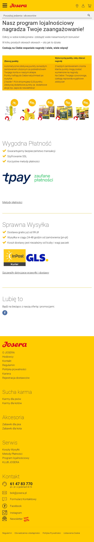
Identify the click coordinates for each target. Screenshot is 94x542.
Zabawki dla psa (11, 424)
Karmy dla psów (11, 398)
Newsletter (20, 519)
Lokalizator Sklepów (77, 6)
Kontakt (6, 360)
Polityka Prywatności (52, 533)
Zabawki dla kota (12, 428)
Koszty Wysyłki (11, 449)
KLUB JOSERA (10, 462)
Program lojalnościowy (15, 458)
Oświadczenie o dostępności (27, 533)
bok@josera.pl (18, 492)
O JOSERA (8, 352)
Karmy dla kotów (12, 403)
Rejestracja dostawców (16, 377)
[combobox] (47, 15)
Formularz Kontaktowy (23, 499)
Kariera (6, 373)
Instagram (16, 512)
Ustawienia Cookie (72, 533)
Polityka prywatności (14, 369)
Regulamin (8, 365)
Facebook (16, 506)
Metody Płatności (12, 453)
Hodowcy (7, 356)
